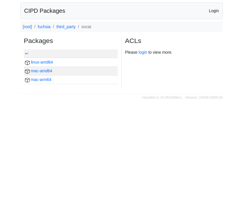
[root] (27, 26)
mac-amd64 (38, 71)
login (143, 52)
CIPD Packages (44, 11)
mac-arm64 (38, 79)
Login (214, 10)
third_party (66, 26)
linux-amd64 (39, 62)
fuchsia (44, 26)
